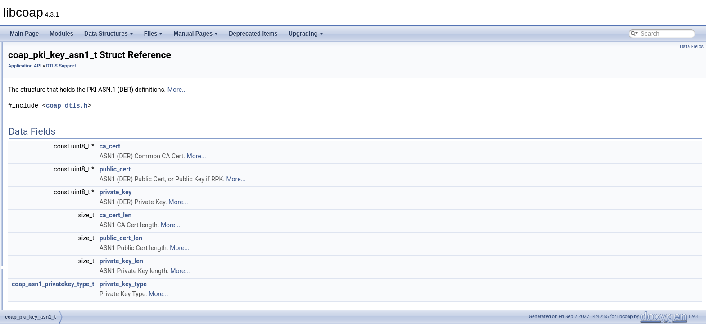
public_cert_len (233, 238)
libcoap (16, 49)
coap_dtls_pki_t (55, 207)
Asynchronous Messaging (60, 89)
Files (153, 33)
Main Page (24, 33)
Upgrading (306, 33)
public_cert (228, 169)
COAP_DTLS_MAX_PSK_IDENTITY (81, 287)
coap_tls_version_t (59, 148)
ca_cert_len (228, 215)
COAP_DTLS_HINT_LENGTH (73, 267)
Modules (61, 33)
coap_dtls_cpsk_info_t (64, 217)
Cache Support (48, 108)
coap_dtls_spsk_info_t (64, 237)
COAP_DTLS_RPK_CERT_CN (74, 306)
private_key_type (235, 284)
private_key (228, 192)
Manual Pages (195, 33)
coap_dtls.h (179, 105)
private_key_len (234, 261)
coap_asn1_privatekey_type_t (165, 284)
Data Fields (692, 47)
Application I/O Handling (59, 79)
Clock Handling (48, 118)
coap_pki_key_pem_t (62, 158)
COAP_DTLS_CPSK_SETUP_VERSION (86, 257)
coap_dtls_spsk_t (58, 247)
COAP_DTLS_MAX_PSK (67, 277)
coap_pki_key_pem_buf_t (68, 168)
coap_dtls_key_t (56, 197)
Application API (41, 69)
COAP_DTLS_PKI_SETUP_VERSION (83, 296)
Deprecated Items (253, 33)
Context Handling (50, 128)
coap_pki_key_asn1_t (63, 178)
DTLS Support (47, 138)
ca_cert (222, 146)
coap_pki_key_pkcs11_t (66, 187)
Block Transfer (47, 98)
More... (289, 89)
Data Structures (108, 33)
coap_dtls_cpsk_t (58, 227)
